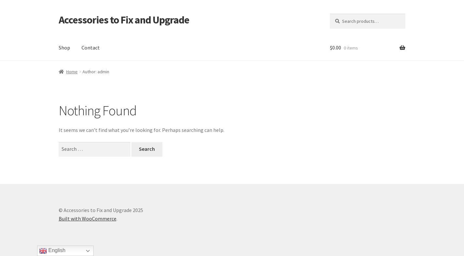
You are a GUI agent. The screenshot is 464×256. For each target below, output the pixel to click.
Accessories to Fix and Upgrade (124, 19)
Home (72, 72)
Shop (64, 47)
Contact (91, 47)
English (52, 251)
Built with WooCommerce (87, 218)
